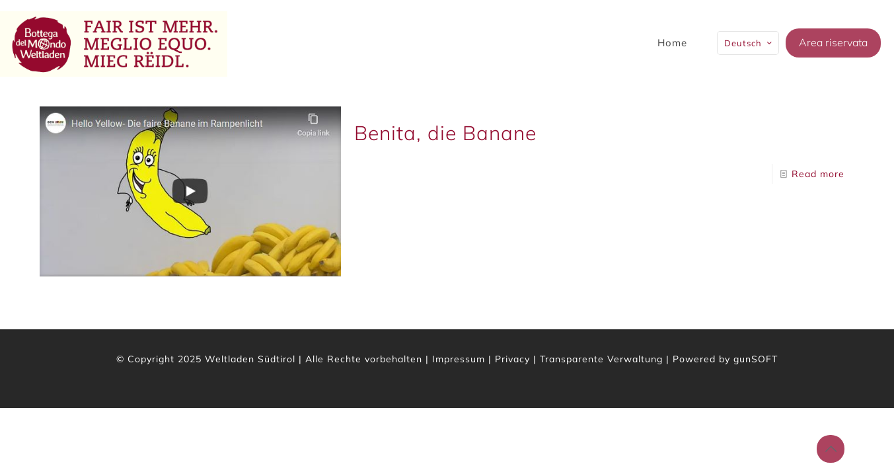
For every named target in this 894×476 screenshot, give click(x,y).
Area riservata (833, 42)
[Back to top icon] (830, 449)
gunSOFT (755, 359)
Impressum (458, 359)
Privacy (512, 359)
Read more (818, 174)
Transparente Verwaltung (601, 359)
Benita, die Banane (445, 132)
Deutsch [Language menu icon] (749, 43)
